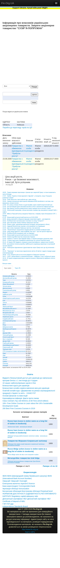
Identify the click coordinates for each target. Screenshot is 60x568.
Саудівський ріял (8, 319)
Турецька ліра (7, 349)
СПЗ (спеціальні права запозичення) (14, 351)
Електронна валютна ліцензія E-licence (19, 484)
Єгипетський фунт (8, 337)
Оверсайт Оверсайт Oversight (15, 481)
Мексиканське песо (9, 310)
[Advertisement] (31, 57)
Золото (5, 359)
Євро (4, 353)
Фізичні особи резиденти (30, 148)
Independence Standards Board (15, 506)
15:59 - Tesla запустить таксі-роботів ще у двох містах (19, 199)
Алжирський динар (8, 276)
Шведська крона (8, 327)
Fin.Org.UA (7, 3)
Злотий (5, 357)
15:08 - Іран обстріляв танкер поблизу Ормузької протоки (20, 222)
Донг (4, 323)
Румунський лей (8, 347)
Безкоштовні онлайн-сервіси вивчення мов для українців (26, 388)
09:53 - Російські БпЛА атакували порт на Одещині (18, 233)
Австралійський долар (10, 278)
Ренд (4, 325)
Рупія (4, 296)
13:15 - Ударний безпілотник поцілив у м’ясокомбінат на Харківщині (24, 226)
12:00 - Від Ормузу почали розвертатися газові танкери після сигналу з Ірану (27, 208)
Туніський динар (8, 335)
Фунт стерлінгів (7, 339)
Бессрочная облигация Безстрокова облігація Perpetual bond (27, 491)
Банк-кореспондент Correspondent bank (19, 486)
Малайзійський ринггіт (10, 308)
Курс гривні (7, 268)
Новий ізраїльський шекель (11, 298)
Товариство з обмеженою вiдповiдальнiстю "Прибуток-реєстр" (19, 151)
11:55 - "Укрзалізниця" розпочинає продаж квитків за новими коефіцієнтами (26, 229)
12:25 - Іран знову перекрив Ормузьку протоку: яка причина (21, 228)
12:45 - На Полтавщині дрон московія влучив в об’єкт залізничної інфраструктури (28, 206)
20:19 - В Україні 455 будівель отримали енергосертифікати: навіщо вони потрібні (28, 242)
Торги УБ (17, 268)
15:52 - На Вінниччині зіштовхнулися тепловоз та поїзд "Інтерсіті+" (23, 221)
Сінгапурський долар (9, 321)
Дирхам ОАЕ (7, 333)
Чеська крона (7, 286)
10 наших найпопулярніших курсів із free (19, 383)
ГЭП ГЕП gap (8, 504)
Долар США (6, 341)
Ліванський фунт (8, 306)
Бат (4, 331)
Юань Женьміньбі (8, 284)
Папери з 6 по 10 (50, 466)
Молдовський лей (8, 312)
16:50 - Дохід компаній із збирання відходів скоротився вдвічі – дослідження (26, 219)
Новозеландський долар (10, 314)
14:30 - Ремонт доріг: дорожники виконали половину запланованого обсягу (26, 224)
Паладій (5, 365)
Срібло (5, 361)
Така (4, 280)
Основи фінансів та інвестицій (15, 396)
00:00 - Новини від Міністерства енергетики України (19, 237)
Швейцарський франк (9, 329)
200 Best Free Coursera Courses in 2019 (19, 408)
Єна (4, 300)
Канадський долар (8, 282)
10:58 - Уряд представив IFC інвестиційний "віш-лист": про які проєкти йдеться (27, 231)
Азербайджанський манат (11, 345)
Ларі (4, 355)
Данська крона (7, 288)
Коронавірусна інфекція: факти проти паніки (21, 398)
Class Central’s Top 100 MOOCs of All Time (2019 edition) (25, 401)
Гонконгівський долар (9, 290)
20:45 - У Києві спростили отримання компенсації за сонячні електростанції (26, 240)
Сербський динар (8, 343)
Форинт (5, 292)
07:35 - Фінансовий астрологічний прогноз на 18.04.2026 (20, 235)
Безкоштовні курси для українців (16, 386)
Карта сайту (30, 532)
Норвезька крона (8, 316)
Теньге (5, 302)
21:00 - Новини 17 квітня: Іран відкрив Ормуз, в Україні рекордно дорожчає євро (28, 238)
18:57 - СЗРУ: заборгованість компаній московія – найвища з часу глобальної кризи (29, 256)
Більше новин (7, 263)
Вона (4, 304)
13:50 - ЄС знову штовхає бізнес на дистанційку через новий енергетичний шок (27, 205)
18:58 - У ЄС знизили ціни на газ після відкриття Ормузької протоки (24, 254)
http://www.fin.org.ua (30, 529)
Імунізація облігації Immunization (16, 489)
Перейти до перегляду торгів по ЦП (17, 128)
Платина (5, 363)
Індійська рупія (7, 294)
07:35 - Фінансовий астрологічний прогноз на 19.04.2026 (20, 217)
